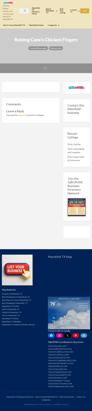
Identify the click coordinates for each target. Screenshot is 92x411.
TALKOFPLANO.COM (57, 378)
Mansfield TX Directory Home (36, 11)
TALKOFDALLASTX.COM (59, 357)
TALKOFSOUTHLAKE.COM (60, 383)
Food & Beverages (38, 48)
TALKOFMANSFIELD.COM (59, 372)
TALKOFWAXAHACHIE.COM (61, 386)
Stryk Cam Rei (74, 144)
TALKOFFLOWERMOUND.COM (62, 360)
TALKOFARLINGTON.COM (60, 349)
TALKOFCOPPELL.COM (58, 355)
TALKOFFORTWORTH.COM (60, 363)
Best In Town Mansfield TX (14, 25)
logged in (22, 115)
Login (84, 11)
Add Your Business (67, 397)
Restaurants (56, 48)
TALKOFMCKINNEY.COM (59, 375)
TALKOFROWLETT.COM (59, 381)
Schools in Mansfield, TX (12, 294)
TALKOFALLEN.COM (57, 346)
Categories (52, 25)
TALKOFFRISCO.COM (57, 366)
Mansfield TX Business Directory (20, 397)
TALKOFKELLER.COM (57, 369)
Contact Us (73, 11)
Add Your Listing (62, 11)
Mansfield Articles (36, 25)
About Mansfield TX (50, 11)
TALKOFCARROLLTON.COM (60, 352)
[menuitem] (37, 11)
